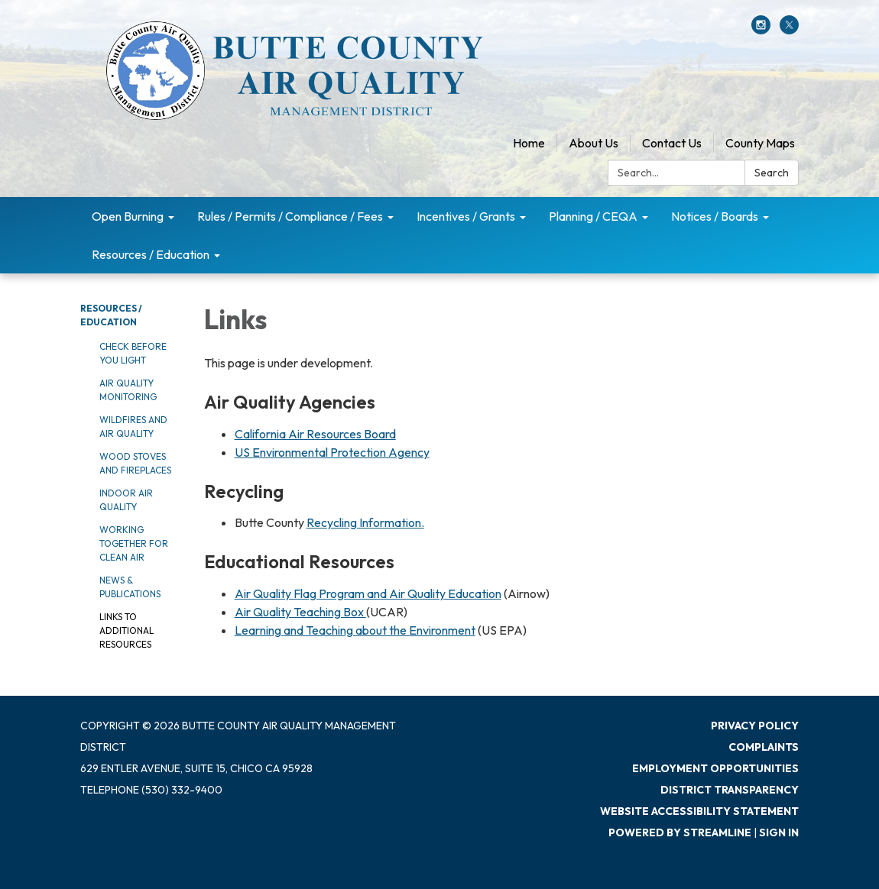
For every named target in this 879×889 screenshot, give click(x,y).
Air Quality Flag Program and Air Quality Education (368, 593)
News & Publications (130, 587)
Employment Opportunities (715, 768)
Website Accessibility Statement (699, 811)
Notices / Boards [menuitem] (714, 216)
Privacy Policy (755, 725)
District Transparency (729, 790)
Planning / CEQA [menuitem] (593, 216)
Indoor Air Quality (126, 499)
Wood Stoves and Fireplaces (135, 463)
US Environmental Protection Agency (332, 452)
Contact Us (672, 142)
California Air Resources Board (315, 433)
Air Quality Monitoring (128, 389)
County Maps (760, 142)
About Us (593, 142)
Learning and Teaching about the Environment (355, 630)
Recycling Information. (365, 522)
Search (771, 172)
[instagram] (760, 29)
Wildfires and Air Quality (133, 426)
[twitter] (789, 29)
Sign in (779, 832)
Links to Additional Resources (126, 630)
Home (529, 142)
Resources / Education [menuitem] (150, 254)
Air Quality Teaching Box (300, 611)
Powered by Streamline (679, 832)
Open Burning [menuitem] (128, 216)
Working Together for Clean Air (133, 543)
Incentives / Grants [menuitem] (466, 216)
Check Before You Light (133, 353)
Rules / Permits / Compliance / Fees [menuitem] (290, 216)
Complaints (763, 747)
